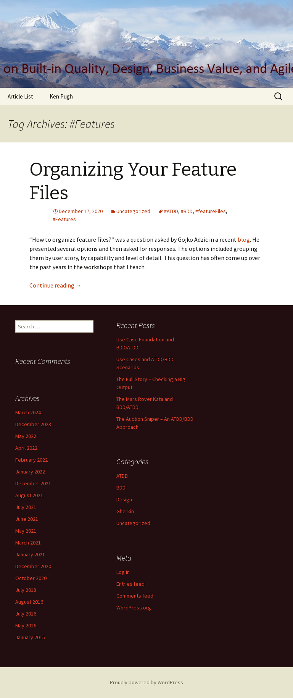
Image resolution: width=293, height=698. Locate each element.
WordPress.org (133, 607)
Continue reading (55, 285)
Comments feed (134, 595)
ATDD (122, 475)
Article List (20, 96)
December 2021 (33, 483)
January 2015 (30, 637)
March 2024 (28, 412)
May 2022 (25, 436)
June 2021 (26, 518)
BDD (121, 487)
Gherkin (125, 511)
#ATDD (171, 211)
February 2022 (31, 459)
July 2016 (25, 613)
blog (244, 239)
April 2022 (26, 447)
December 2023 (33, 424)
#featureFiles (210, 211)
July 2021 (25, 507)
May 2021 (25, 530)
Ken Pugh (61, 96)
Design (124, 499)
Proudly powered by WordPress (146, 682)
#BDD (187, 211)
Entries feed (130, 583)
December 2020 (33, 566)
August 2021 (29, 495)
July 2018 (25, 590)
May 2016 (25, 625)
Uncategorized (133, 211)
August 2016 (29, 601)
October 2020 (31, 578)
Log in (123, 572)
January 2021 (30, 554)
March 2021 (28, 542)
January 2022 (30, 471)
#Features (64, 219)
